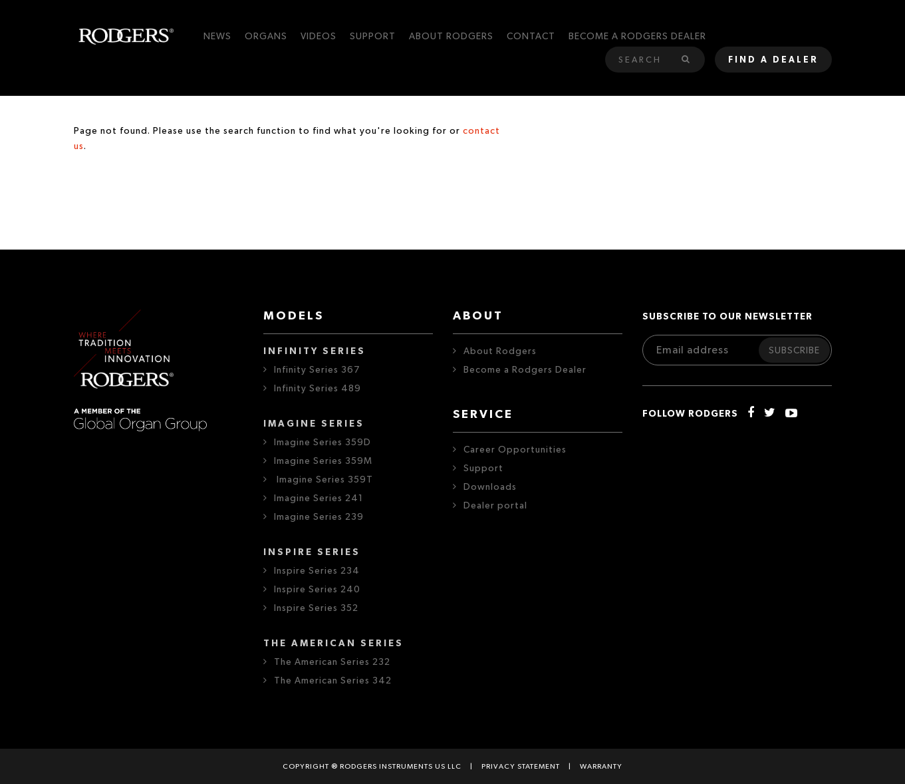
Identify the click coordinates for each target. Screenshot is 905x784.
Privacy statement (520, 766)
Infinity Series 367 (317, 370)
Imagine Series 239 (319, 517)
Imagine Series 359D (322, 442)
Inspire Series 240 (317, 589)
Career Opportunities (515, 450)
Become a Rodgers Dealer (524, 370)
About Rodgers (500, 351)
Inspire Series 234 (317, 571)
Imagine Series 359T (323, 480)
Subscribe (794, 350)
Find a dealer (773, 60)
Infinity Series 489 (317, 388)
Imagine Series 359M (323, 461)
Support (483, 468)
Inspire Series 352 (316, 608)
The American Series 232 (332, 662)
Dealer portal (495, 505)
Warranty (601, 766)
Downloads (490, 487)
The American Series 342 (333, 681)
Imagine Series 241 (318, 498)
